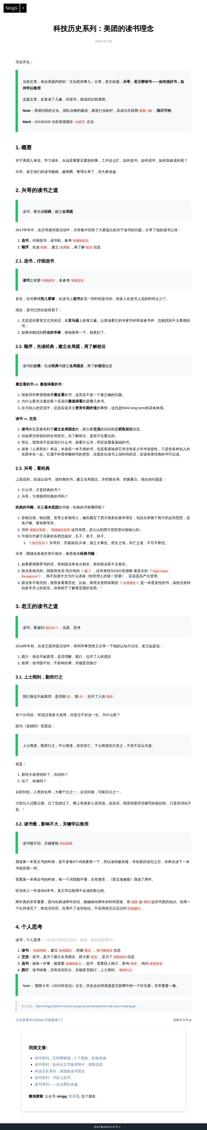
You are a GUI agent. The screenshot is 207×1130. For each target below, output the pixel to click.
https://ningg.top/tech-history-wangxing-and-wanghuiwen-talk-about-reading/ (84, 1006)
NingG (11, 8)
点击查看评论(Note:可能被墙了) (39, 1020)
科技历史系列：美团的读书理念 (103, 28)
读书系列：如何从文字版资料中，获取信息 (69, 1064)
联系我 (184, 1020)
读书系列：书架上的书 (53, 1078)
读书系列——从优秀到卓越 (56, 1084)
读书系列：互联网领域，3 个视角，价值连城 (70, 1058)
